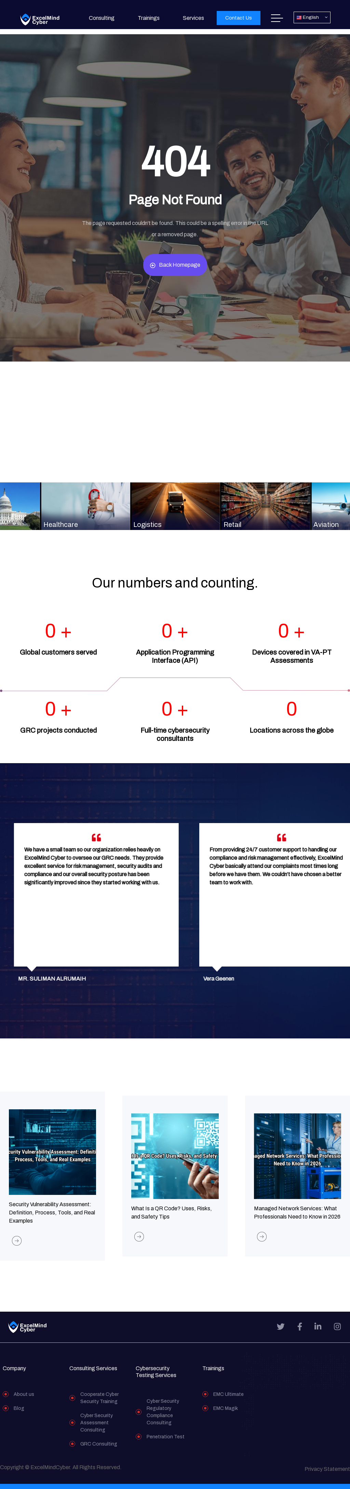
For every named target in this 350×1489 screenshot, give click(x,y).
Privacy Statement (327, 1474)
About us (24, 1399)
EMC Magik (225, 1413)
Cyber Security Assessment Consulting (96, 1428)
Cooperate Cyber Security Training (99, 1403)
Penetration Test (166, 1441)
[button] (238, 18)
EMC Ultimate (228, 1399)
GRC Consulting (98, 1449)
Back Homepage (175, 265)
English (307, 18)
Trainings (149, 18)
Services (193, 18)
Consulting (102, 18)
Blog (19, 1413)
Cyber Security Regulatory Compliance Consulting (163, 1417)
